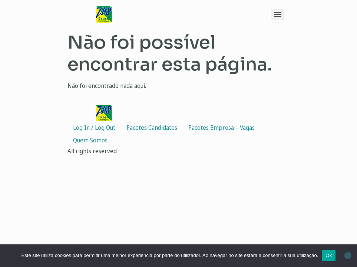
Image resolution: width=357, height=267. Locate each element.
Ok (328, 255)
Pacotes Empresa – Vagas (221, 127)
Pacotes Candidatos (151, 127)
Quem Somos (90, 140)
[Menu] (277, 14)
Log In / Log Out (94, 127)
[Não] (347, 255)
